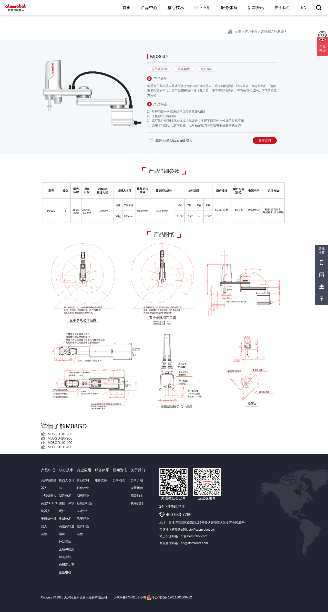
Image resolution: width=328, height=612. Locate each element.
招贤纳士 (137, 495)
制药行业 (83, 495)
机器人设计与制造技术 (66, 487)
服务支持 (101, 480)
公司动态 (119, 480)
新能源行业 (84, 503)
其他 (44, 534)
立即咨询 (265, 140)
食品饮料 (83, 480)
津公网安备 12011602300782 (169, 597)
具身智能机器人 (48, 484)
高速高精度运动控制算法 (66, 533)
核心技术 (176, 7)
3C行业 (82, 511)
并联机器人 (48, 495)
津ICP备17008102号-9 (129, 597)
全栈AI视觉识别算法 (66, 553)
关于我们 (282, 7)
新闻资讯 (256, 7)
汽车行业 (83, 518)
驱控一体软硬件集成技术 (66, 510)
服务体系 (229, 7)
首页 (126, 7)
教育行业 (83, 526)
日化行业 (83, 488)
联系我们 (137, 503)
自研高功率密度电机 (66, 568)
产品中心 (149, 7)
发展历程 (137, 488)
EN (303, 7)
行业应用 (202, 7)
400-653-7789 (179, 514)
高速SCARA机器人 (49, 507)
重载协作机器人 (48, 522)
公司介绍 (137, 480)
